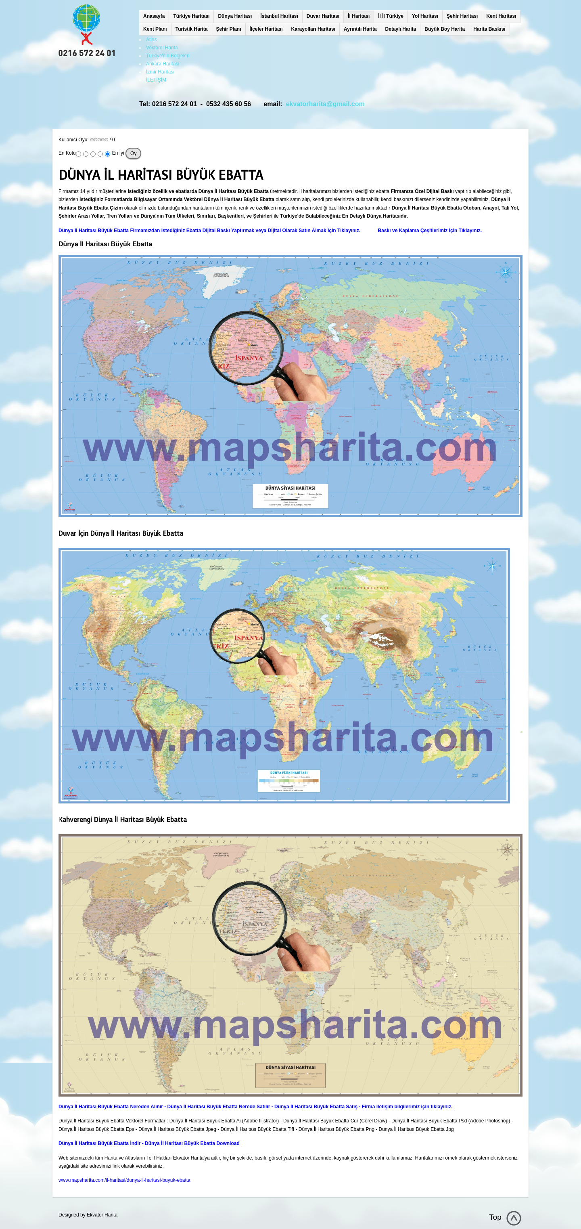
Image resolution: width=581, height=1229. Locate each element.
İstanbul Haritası (279, 16)
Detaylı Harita (400, 29)
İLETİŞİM (156, 80)
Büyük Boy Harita (444, 29)
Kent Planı (155, 29)
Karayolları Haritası (313, 29)
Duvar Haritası (323, 16)
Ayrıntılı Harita (360, 29)
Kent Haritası (501, 16)
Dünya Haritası (235, 16)
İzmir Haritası (160, 72)
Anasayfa (154, 16)
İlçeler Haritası (266, 29)
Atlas (151, 39)
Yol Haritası (425, 16)
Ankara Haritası (163, 64)
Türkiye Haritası (191, 16)
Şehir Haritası (462, 16)
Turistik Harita (192, 29)
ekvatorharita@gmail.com (325, 104)
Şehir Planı (228, 29)
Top (495, 1217)
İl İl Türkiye (390, 16)
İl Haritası (359, 16)
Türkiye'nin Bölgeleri (168, 56)
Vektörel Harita (162, 47)
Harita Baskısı (489, 29)
